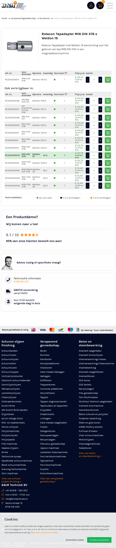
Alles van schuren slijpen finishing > (11, 480)
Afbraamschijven (11, 388)
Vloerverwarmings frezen (92, 359)
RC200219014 (12, 79)
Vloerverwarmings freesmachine (96, 363)
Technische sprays (11, 456)
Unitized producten (12, 376)
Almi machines (10, 473)
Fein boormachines (50, 464)
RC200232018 (12, 170)
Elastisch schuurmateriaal (16, 380)
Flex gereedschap (88, 393)
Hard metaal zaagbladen (53, 422)
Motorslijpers (86, 439)
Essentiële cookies (75, 540)
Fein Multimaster (88, 397)
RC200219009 (12, 125)
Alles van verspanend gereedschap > (51, 480)
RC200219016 (12, 163)
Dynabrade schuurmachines (17, 460)
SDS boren (84, 380)
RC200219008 (12, 117)
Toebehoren (85, 448)
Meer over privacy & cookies (44, 532)
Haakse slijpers (10, 448)
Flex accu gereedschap (52, 443)
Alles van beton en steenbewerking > (90, 455)
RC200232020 (12, 178)
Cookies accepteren (99, 540)
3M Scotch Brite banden (15, 410)
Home (4, 18)
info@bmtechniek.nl (16, 498)
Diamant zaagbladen (90, 350)
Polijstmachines (10, 431)
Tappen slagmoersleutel (53, 401)
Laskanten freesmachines (54, 452)
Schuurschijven (10, 359)
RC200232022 (12, 185)
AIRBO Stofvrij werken (91, 426)
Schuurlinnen (9, 355)
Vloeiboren (46, 367)
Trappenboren (47, 384)
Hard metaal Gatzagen (52, 371)
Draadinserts (47, 414)
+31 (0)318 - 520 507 (16, 490)
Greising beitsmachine (14, 469)
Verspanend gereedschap (23, 18)
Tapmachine (46, 460)
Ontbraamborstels (11, 401)
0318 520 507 (21, 281)
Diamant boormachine (91, 405)
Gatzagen (45, 376)
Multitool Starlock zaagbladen (95, 401)
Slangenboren (47, 431)
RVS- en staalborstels (13, 422)
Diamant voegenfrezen (91, 371)
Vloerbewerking (87, 367)
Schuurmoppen (10, 371)
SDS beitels (85, 384)
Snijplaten (45, 410)
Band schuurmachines (14, 464)
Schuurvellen (9, 363)
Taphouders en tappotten (54, 405)
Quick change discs (12, 418)
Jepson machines (49, 448)
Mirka (5, 452)
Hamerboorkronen (89, 410)
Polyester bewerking (90, 418)
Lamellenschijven (11, 393)
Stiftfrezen (46, 380)
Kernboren (44, 18)
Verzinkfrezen (47, 393)
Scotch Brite (8, 405)
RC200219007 (12, 109)
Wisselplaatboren (49, 363)
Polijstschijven (10, 435)
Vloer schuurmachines (91, 435)
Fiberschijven (9, 397)
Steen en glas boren (89, 422)
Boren (43, 350)
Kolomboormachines (51, 473)
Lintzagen (45, 418)
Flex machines (9, 443)
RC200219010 (12, 132)
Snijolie (44, 469)
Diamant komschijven (91, 355)
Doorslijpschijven (11, 384)
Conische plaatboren (51, 388)
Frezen (43, 426)
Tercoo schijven (10, 426)
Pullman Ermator (88, 431)
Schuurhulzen (9, 367)
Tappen (44, 397)
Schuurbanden (10, 350)
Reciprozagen (47, 439)
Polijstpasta (8, 439)
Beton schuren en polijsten (93, 414)
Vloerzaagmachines (89, 443)
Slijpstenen (8, 414)
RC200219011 (11, 140)
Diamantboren (87, 376)
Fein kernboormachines (53, 456)
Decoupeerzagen (49, 435)
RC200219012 (12, 147)
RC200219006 (12, 100)
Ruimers (45, 355)
